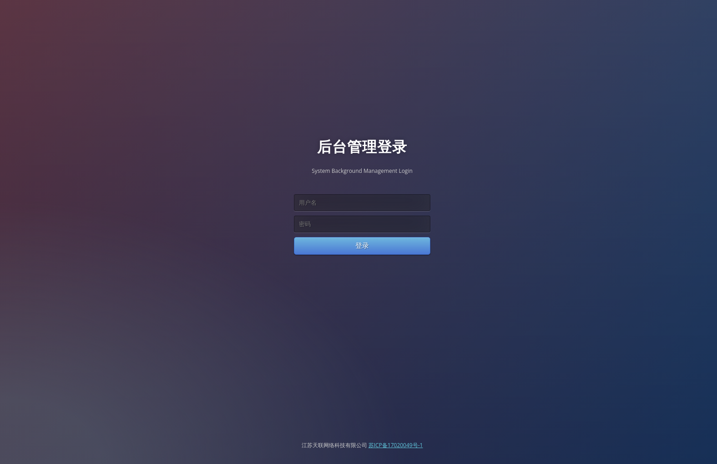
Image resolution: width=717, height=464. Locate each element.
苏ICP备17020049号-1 (396, 445)
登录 (362, 245)
